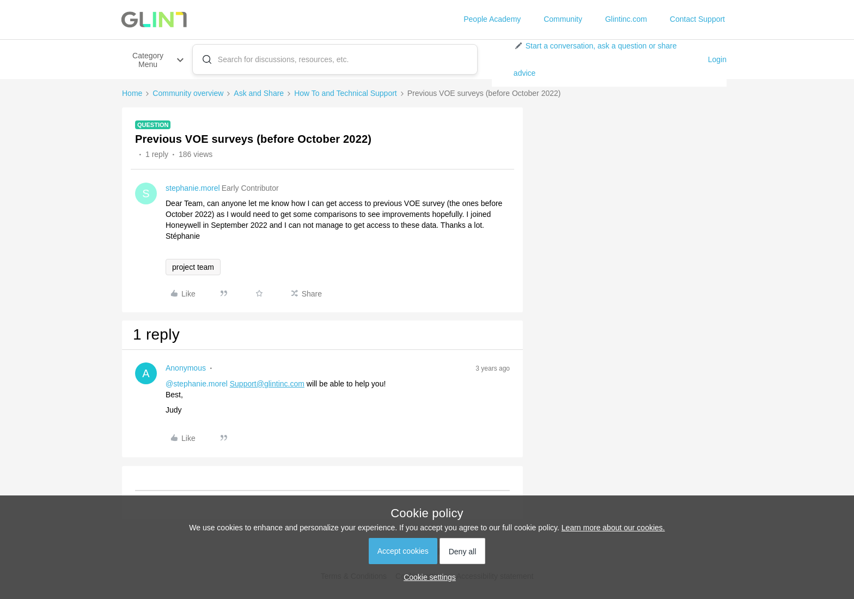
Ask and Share (259, 93)
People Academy (492, 19)
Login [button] (717, 59)
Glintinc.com (626, 19)
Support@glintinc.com (267, 383)
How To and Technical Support (345, 93)
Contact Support (697, 19)
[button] (606, 59)
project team (193, 267)
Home (132, 93)
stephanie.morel (193, 188)
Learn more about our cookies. (613, 527)
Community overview (187, 93)
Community (563, 19)
